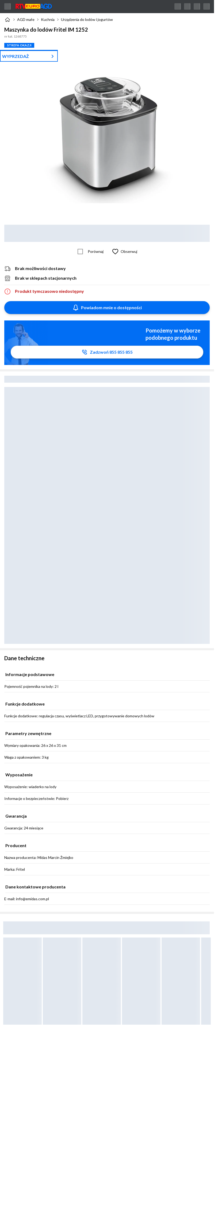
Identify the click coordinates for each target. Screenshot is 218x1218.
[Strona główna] (7, 19)
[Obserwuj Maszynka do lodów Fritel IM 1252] (123, 251)
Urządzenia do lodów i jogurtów (87, 19)
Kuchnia (48, 19)
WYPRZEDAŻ (15, 56)
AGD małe (26, 19)
